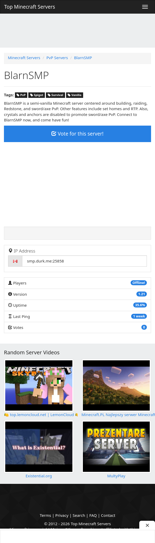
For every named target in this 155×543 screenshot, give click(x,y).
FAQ (93, 515)
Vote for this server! (77, 133)
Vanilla (74, 95)
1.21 (141, 294)
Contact (108, 515)
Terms (45, 515)
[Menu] (145, 6)
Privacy (61, 515)
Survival (55, 95)
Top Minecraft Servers (29, 6)
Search (79, 515)
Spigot (36, 95)
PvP (21, 95)
